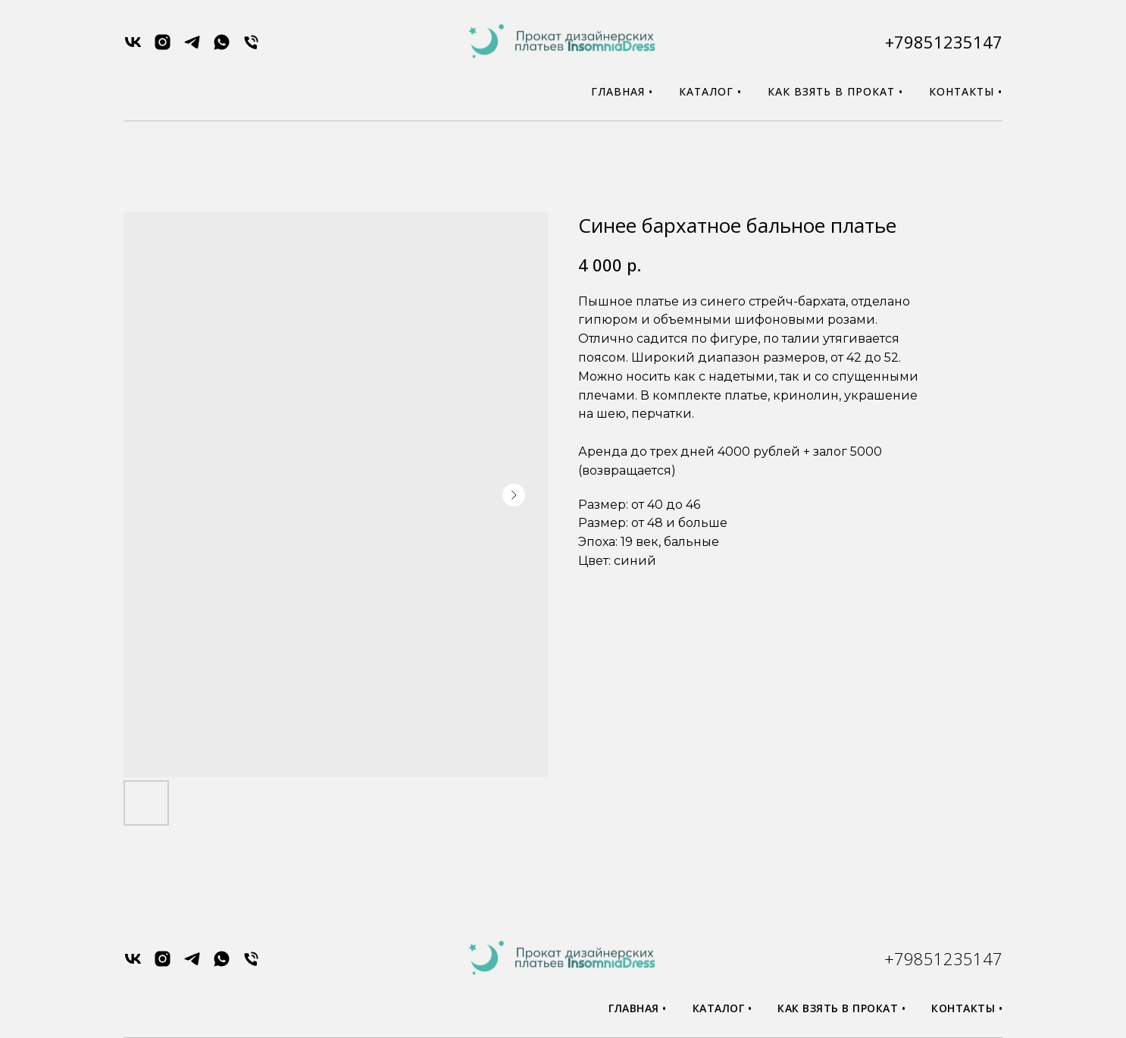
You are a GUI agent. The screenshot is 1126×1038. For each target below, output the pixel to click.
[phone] (251, 47)
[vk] (133, 47)
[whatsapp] (221, 47)
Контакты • (965, 91)
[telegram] (192, 47)
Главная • (622, 91)
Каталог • (710, 91)
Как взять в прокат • (835, 91)
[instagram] (162, 47)
